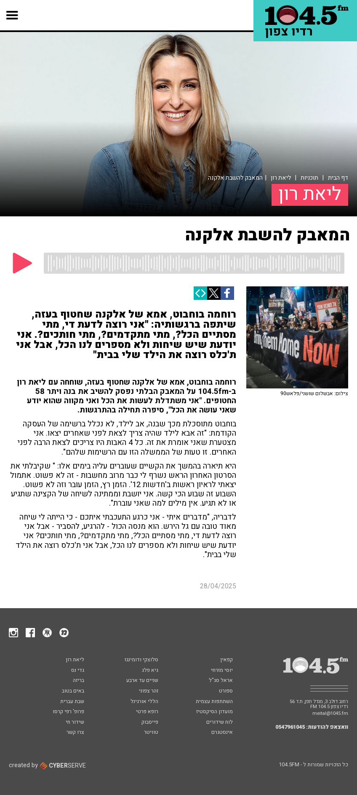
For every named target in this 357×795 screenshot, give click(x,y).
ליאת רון (281, 177)
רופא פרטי (147, 712)
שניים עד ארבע (142, 681)
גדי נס (77, 671)
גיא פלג (150, 671)
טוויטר (151, 733)
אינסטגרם (222, 733)
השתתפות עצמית (214, 702)
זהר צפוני (148, 691)
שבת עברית (72, 702)
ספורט (226, 691)
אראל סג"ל (221, 681)
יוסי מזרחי (222, 671)
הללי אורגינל (144, 702)
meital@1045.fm (330, 713)
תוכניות (309, 177)
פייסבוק (149, 722)
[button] (12, 15)
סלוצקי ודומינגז (141, 660)
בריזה (78, 681)
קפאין (226, 660)
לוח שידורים (219, 722)
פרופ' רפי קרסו (68, 712)
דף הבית (338, 177)
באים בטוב (73, 691)
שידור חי (75, 722)
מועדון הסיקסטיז (214, 712)
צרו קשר (75, 733)
